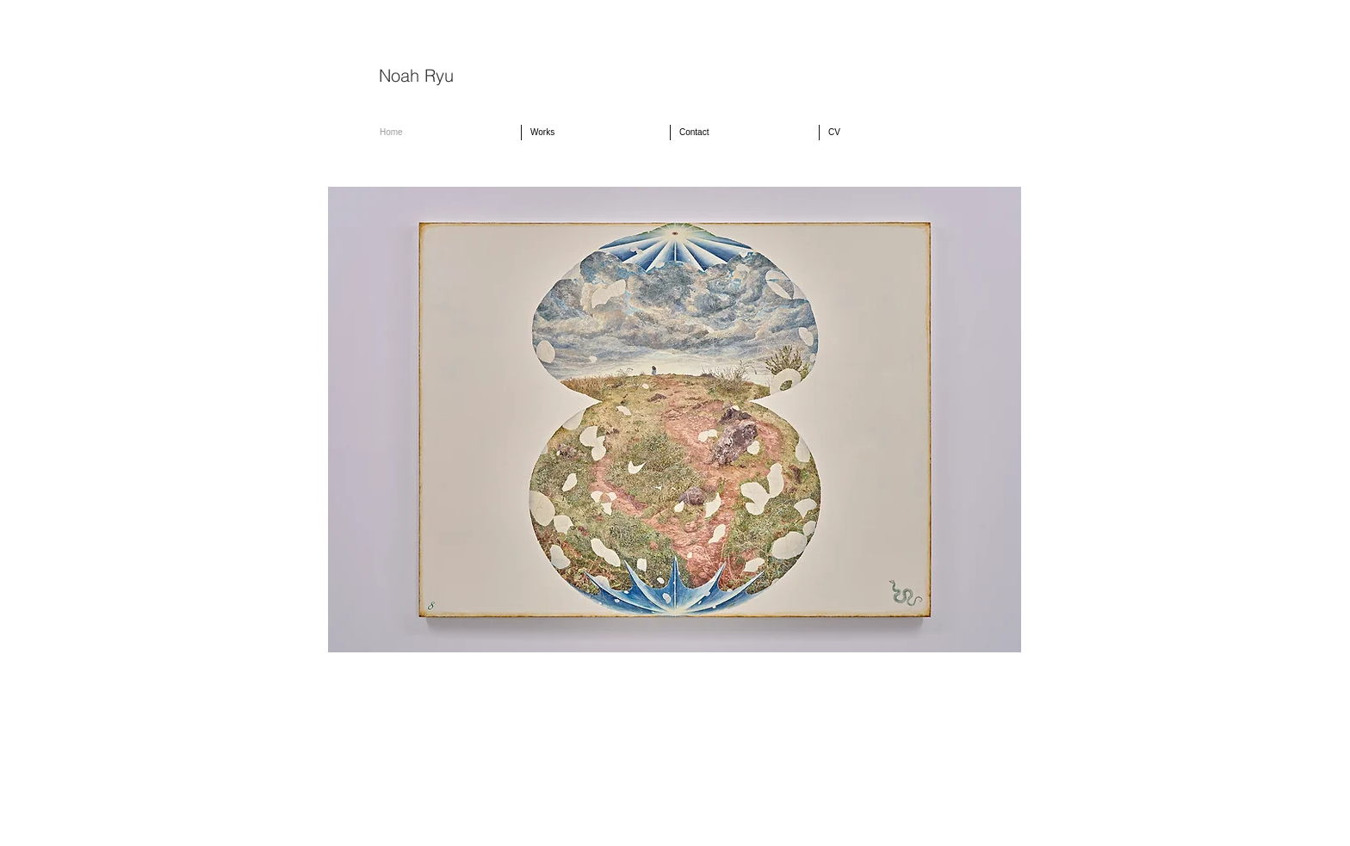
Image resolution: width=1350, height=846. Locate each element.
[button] (596, 132)
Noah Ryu (416, 75)
